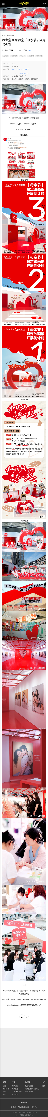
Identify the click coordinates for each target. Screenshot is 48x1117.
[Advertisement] (24, 1052)
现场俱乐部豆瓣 (23, 1107)
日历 (4, 1092)
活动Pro (34, 1107)
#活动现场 (14, 56)
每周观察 (15, 1086)
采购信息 (15, 1089)
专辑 (13, 1082)
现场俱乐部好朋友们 (32, 1089)
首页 (3, 35)
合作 (43, 1082)
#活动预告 (6, 56)
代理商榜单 (29, 1092)
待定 (13, 35)
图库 (4, 1094)
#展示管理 (31, 56)
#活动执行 (22, 56)
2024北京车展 (17, 1092)
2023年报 (15, 1094)
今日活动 (6, 1089)
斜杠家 (13, 1107)
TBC (30, 50)
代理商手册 (29, 1086)
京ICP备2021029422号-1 (24, 1115)
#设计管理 (39, 56)
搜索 (43, 1086)
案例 (8, 35)
